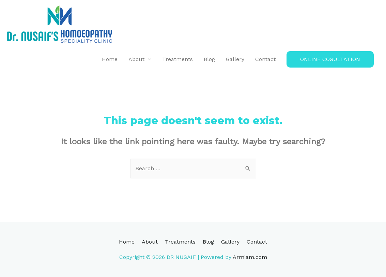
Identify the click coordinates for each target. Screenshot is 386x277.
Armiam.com (250, 257)
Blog (209, 59)
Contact (265, 59)
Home (110, 59)
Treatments (177, 59)
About (136, 59)
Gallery (235, 59)
